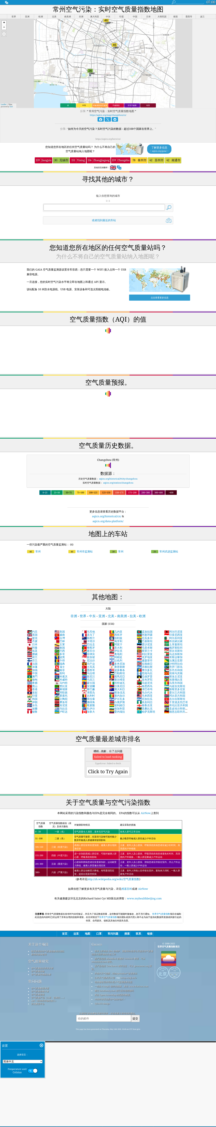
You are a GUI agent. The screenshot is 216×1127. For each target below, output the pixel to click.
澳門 (32, 676)
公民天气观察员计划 (105, 977)
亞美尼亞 (117, 686)
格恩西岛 (144, 686)
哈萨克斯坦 (146, 711)
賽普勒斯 (117, 667)
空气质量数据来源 (40, 988)
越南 (59, 634)
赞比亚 (61, 686)
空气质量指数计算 (40, 991)
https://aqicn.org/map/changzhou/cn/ (108, 115)
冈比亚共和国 (174, 695)
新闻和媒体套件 (39, 954)
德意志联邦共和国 (176, 713)
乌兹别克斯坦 (174, 686)
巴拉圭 (88, 644)
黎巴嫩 (88, 689)
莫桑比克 (144, 708)
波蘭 (32, 708)
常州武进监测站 (164, 551)
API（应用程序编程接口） (44, 1000)
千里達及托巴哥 (176, 702)
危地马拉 (144, 673)
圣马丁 (88, 634)
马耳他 (88, 631)
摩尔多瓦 (144, 670)
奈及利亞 (144, 702)
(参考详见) (108, 850)
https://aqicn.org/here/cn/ (108, 138)
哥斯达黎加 (173, 657)
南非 (59, 670)
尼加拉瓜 (144, 699)
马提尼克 (144, 683)
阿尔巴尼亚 (173, 631)
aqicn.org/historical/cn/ (106, 516)
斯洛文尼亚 (173, 676)
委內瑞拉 (117, 711)
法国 (32, 663)
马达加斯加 (173, 654)
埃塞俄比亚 (173, 679)
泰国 (59, 647)
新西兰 (88, 638)
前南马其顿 (173, 673)
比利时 (88, 695)
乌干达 (88, 663)
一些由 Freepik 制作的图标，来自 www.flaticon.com (121, 986)
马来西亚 (144, 695)
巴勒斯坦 (117, 673)
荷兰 (32, 657)
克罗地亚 (144, 657)
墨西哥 (88, 670)
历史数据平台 (38, 1003)
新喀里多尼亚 (174, 689)
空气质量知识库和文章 (42, 968)
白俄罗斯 (117, 702)
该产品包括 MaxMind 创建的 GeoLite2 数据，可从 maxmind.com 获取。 (118, 960)
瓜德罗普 (144, 676)
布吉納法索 (173, 641)
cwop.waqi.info (128, 977)
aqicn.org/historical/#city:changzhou (118, 478)
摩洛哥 (61, 702)
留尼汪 (88, 676)
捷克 (32, 638)
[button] (4, 23)
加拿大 (88, 711)
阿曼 (32, 647)
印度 (32, 695)
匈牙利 (115, 641)
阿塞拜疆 (144, 634)
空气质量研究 (38, 961)
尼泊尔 (88, 660)
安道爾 (88, 686)
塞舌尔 (88, 651)
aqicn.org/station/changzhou (118, 482)
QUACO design (102, 1003)
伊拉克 (115, 651)
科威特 (61, 679)
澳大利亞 (117, 689)
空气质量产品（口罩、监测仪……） (48, 997)
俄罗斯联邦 (173, 647)
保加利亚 (117, 708)
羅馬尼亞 (117, 676)
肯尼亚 (61, 705)
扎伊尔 (88, 708)
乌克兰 (88, 679)
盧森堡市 (144, 660)
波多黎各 (117, 670)
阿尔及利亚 (173, 638)
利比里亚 (144, 654)
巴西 (59, 651)
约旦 (32, 631)
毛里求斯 (144, 647)
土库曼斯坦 (173, 644)
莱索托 (61, 695)
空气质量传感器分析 (41, 974)
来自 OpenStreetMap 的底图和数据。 (113, 994)
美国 (59, 631)
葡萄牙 (88, 647)
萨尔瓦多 (117, 699)
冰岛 (32, 705)
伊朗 (32, 702)
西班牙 (115, 634)
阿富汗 (115, 644)
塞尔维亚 (117, 679)
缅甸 (32, 679)
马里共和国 (173, 683)
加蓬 (32, 667)
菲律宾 (88, 654)
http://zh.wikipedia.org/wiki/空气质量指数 (113, 879)
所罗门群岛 (173, 667)
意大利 (115, 647)
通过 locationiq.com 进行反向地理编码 (114, 990)
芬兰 (32, 660)
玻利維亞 (117, 705)
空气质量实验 (38, 971)
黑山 (32, 686)
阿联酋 (61, 692)
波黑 (59, 657)
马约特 (61, 683)
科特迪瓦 (117, 683)
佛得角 (88, 702)
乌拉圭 (61, 708)
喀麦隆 (88, 705)
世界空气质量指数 (161, 913)
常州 (34, 551)
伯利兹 (115, 638)
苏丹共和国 (173, 670)
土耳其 (88, 667)
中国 (32, 673)
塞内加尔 (117, 695)
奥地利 (115, 654)
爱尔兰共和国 (174, 692)
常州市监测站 (80, 551)
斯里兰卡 (144, 651)
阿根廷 (115, 657)
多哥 (59, 654)
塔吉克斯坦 (173, 651)
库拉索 (88, 699)
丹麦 (32, 641)
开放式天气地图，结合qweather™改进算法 (116, 973)
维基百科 (126, 888)
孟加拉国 (144, 631)
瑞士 (59, 667)
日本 (32, 644)
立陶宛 (61, 699)
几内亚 (115, 631)
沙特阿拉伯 (173, 663)
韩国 (32, 699)
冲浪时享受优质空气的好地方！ (110, 999)
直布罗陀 (144, 679)
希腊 (32, 683)
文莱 (59, 644)
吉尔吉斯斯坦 (174, 699)
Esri (11, 106)
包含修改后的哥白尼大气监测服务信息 (113, 981)
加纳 (32, 670)
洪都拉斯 (144, 667)
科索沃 (61, 676)
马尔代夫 (144, 692)
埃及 (32, 651)
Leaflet (3, 104)
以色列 (115, 660)
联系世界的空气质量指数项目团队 (48, 951)
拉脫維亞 (144, 663)
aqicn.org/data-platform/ (108, 521)
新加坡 (88, 657)
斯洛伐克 (117, 692)
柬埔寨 (61, 689)
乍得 (59, 660)
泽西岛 (88, 692)
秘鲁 (32, 711)
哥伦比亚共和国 (176, 705)
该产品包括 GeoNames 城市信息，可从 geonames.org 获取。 (121, 967)
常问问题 (35, 981)
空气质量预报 (38, 994)
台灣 (59, 638)
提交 (135, 1018)
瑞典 (59, 663)
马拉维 (88, 673)
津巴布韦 (144, 689)
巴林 (59, 641)
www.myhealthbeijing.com (144, 898)
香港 (32, 689)
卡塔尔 (88, 641)
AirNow (145, 813)
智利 (59, 673)
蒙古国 (88, 683)
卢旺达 (61, 711)
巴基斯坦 (144, 641)
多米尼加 (117, 663)
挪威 (32, 654)
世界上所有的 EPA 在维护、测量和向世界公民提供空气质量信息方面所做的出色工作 (122, 953)
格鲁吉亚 (144, 705)
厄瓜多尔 (144, 638)
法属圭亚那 (173, 660)
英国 (32, 634)
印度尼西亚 (173, 634)
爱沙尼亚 (144, 644)
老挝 (32, 692)
